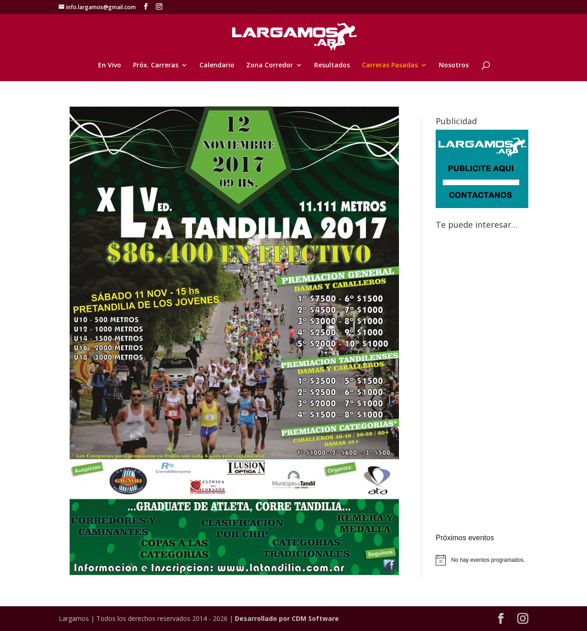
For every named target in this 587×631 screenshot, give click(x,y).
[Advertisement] (482, 382)
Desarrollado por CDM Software (287, 618)
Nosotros (454, 65)
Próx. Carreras (155, 65)
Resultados (332, 65)
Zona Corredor (269, 65)
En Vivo (109, 65)
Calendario (216, 65)
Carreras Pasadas (390, 65)
